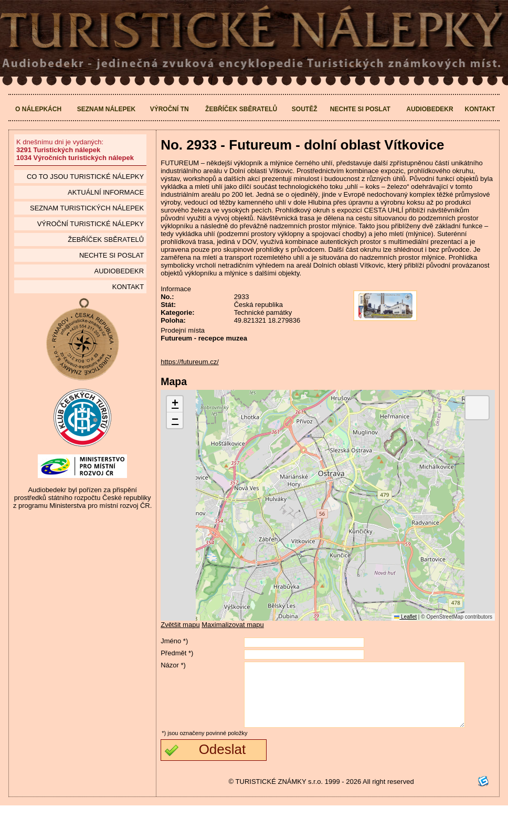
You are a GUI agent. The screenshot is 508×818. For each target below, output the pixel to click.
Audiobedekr (429, 109)
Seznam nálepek (106, 109)
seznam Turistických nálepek (87, 208)
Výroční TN (169, 109)
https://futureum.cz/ (190, 362)
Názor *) (173, 665)
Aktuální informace (106, 192)
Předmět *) (177, 653)
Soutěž (305, 109)
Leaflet (405, 617)
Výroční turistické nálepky (90, 224)
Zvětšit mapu (180, 625)
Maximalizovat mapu (233, 625)
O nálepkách (38, 109)
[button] (175, 404)
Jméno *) (174, 641)
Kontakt (480, 109)
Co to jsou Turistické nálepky (85, 176)
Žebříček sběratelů (241, 109)
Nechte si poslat (360, 109)
